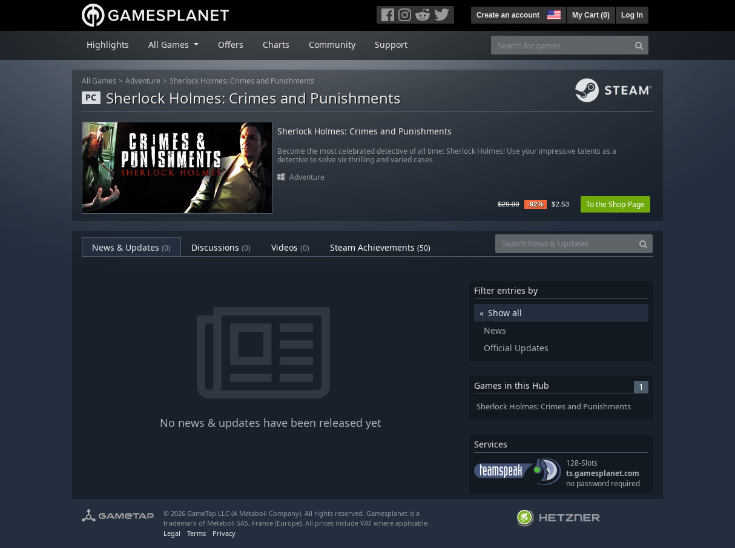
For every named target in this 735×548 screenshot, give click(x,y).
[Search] (639, 45)
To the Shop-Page (615, 204)
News (495, 330)
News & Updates (131, 247)
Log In (632, 15)
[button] (553, 13)
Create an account (507, 15)
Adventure (142, 80)
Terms (196, 533)
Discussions (221, 247)
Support (391, 44)
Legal (171, 533)
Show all (505, 313)
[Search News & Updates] (564, 243)
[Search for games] (560, 45)
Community (332, 44)
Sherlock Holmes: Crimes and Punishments (242, 80)
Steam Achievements (380, 247)
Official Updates (516, 348)
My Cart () (591, 15)
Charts (276, 44)
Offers (230, 44)
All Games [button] (169, 44)
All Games (99, 80)
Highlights (108, 44)
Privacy (224, 533)
